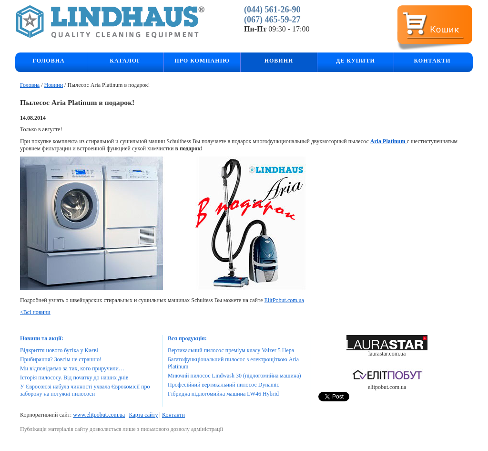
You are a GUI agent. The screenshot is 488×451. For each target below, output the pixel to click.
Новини (53, 85)
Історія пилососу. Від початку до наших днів (74, 377)
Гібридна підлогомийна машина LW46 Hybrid (223, 393)
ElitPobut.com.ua (284, 300)
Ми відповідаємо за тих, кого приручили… (72, 368)
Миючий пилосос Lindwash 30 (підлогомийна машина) (234, 375)
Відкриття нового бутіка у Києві (59, 350)
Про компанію (202, 60)
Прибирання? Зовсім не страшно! (61, 359)
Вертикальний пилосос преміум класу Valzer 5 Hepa (231, 350)
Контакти (432, 60)
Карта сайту (143, 414)
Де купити (355, 60)
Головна (48, 60)
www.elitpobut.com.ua (99, 414)
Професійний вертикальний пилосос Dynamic (223, 384)
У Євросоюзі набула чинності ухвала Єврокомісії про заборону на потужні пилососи (85, 390)
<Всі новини (35, 312)
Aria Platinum (388, 141)
